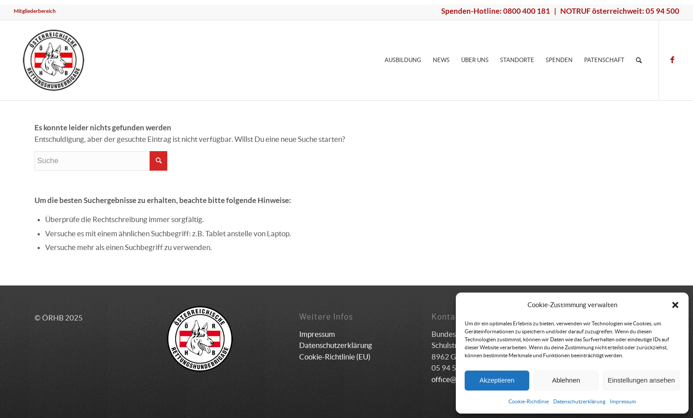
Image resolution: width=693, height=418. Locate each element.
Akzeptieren (496, 380)
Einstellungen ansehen (641, 380)
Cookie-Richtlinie (528, 401)
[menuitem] (35, 11)
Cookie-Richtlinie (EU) (334, 356)
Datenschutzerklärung (579, 401)
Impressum (623, 401)
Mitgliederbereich (35, 11)
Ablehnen (566, 380)
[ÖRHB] (53, 60)
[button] (675, 305)
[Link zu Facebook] (672, 59)
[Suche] (638, 60)
